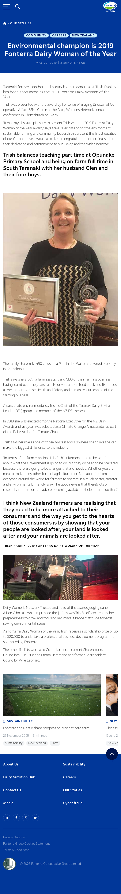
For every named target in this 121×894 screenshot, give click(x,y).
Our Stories (72, 790)
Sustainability (74, 764)
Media (8, 803)
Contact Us (12, 790)
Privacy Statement (15, 837)
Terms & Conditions (16, 850)
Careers (59, 35)
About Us (10, 764)
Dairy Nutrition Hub (19, 777)
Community (36, 35)
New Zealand (83, 35)
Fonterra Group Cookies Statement (26, 843)
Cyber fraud (73, 803)
